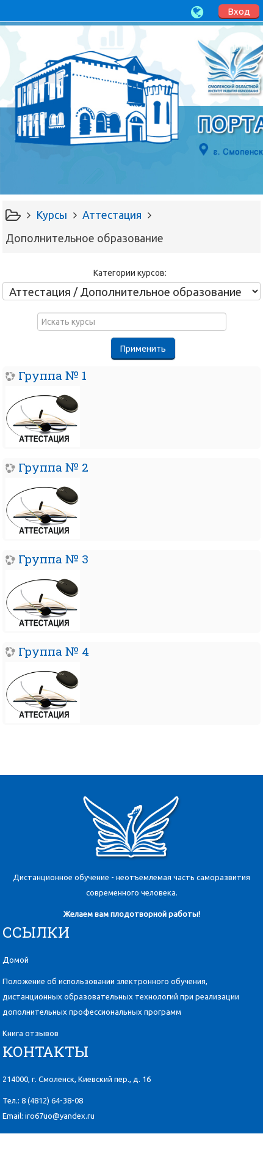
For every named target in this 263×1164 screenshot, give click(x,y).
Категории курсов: (130, 273)
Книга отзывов (30, 1033)
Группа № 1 (52, 375)
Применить (143, 349)
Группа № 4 (53, 651)
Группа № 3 (53, 559)
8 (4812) (52, 1100)
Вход (239, 11)
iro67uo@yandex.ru (60, 1115)
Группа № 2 (53, 467)
